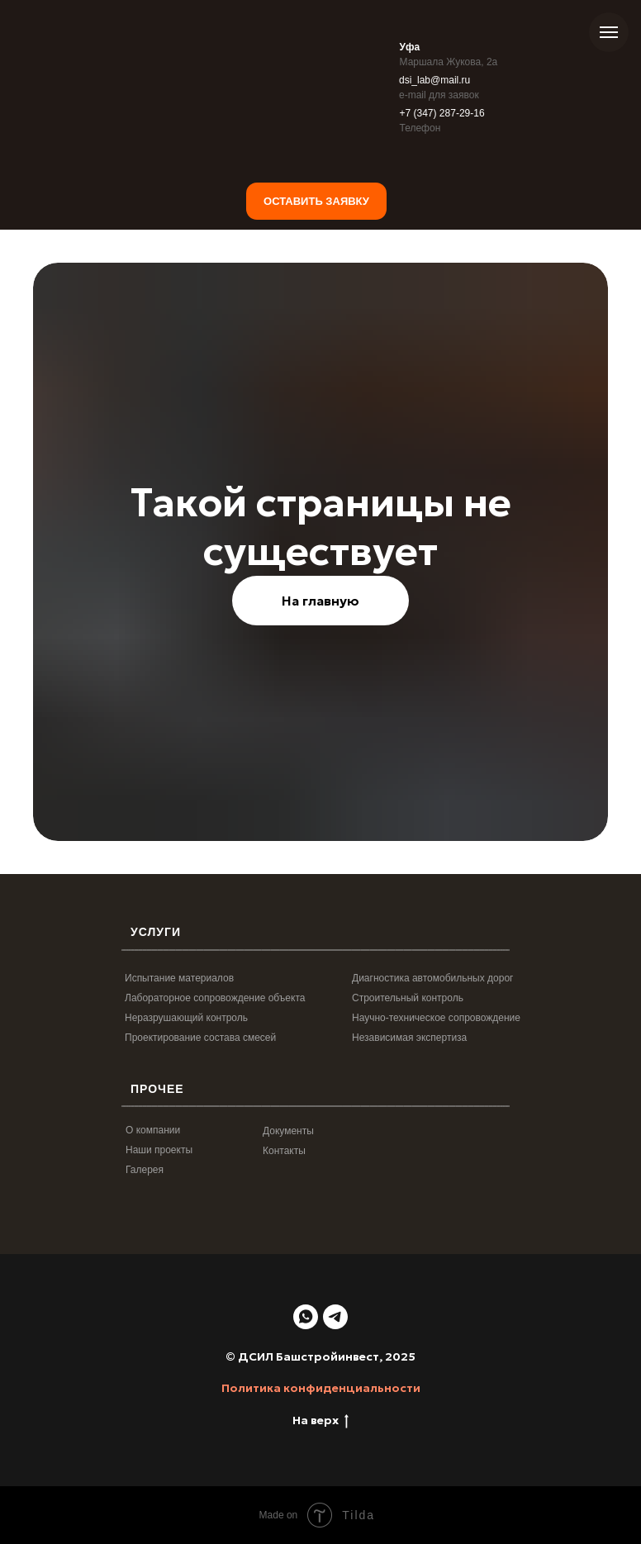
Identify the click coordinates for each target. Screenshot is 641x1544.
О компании (153, 1130)
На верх (320, 1420)
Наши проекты (159, 1150)
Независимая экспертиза (409, 1037)
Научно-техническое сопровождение (436, 1018)
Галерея (145, 1170)
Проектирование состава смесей (200, 1037)
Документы (288, 1131)
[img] (449, 154)
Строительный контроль (407, 998)
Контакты (284, 1151)
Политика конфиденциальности (320, 1387)
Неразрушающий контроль (186, 1018)
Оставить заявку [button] (316, 201)
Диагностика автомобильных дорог (432, 978)
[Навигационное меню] (609, 32)
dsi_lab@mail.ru (434, 80)
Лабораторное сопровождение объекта (215, 998)
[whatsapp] (305, 1316)
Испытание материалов (179, 978)
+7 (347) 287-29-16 (442, 113)
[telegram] (335, 1316)
